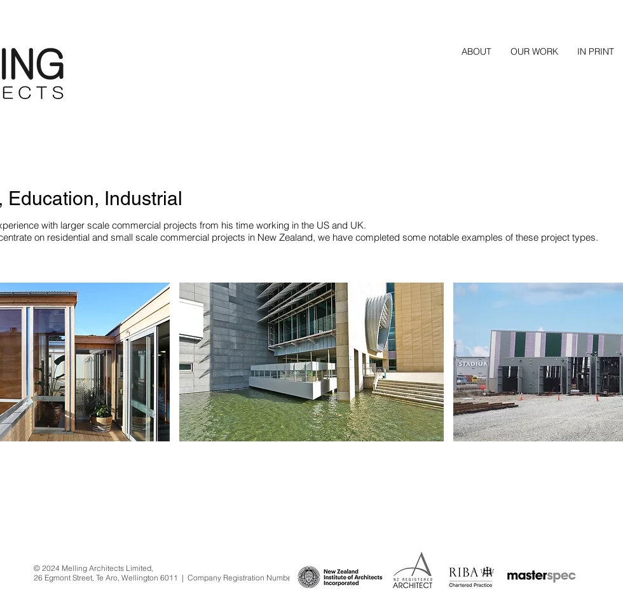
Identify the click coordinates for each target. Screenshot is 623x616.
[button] (534, 51)
